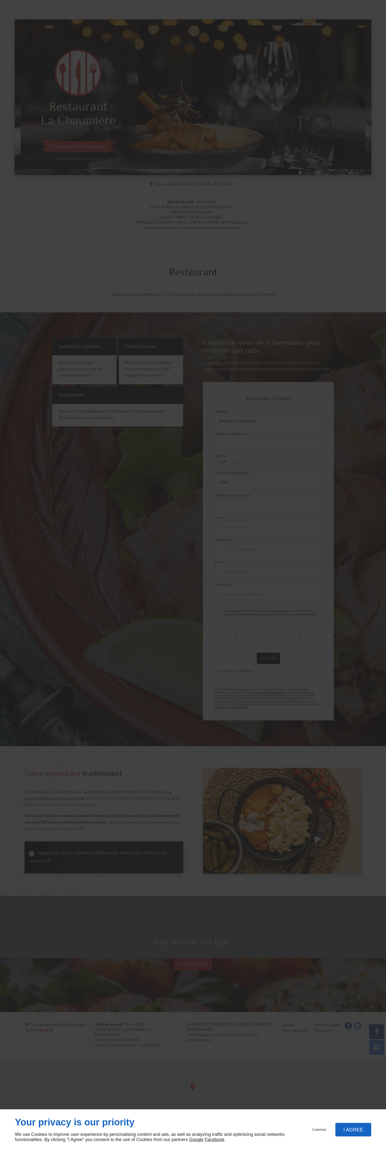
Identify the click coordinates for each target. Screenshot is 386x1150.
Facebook (214, 1139)
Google (196, 1139)
